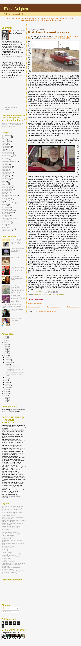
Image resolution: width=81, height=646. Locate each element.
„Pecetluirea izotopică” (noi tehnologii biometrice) (18, 250)
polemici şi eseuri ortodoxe (10, 195)
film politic (5, 173)
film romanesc (6, 178)
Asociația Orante (7, 531)
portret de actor (6, 198)
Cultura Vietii (5, 147)
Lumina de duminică (8, 189)
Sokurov (4, 560)
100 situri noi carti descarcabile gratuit (13, 508)
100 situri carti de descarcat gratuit (12, 506)
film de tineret (6, 167)
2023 (5, 340)
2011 (5, 395)
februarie (8, 386)
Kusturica (4, 184)
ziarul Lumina (6, 230)
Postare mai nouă (34, 307)
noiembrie (8, 359)
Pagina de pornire (53, 307)
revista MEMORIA (7, 212)
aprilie (7, 382)
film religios (5, 177)
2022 (5, 342)
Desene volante (6, 150)
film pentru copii (6, 172)
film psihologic (60, 294)
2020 (5, 346)
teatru (3, 226)
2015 (5, 355)
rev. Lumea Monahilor (8, 210)
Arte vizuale (5, 141)
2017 (5, 352)
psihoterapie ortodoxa (8, 203)
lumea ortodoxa (6, 187)
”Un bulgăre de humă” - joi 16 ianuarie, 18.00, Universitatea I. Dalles (12, 306)
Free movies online (7, 547)
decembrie (8, 357)
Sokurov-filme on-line (8, 561)
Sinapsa (4, 219)
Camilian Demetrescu (8, 535)
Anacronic (5, 138)
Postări (6, 608)
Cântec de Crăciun (17, 258)
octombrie (8, 361)
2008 (5, 401)
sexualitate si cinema (8, 218)
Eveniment (5, 160)
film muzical (5, 170)
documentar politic (7, 153)
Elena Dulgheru (16, 8)
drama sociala (6, 157)
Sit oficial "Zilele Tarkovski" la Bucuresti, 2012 (10, 557)
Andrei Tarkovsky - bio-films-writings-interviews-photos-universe (13, 513)
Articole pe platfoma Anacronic (11, 526)
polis (3, 196)
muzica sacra (6, 190)
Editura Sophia (6, 538)
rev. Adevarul (6, 207)
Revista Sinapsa (7, 552)
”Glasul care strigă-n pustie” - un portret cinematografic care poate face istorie (17, 269)
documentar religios (8, 155)
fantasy (4, 163)
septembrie (8, 362)
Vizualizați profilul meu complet (12, 57)
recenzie (4, 204)
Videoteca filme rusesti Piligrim (11, 574)
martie (7, 384)
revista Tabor (5, 215)
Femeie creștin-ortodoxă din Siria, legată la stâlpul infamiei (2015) (16, 241)
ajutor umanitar (6, 137)
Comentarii (7, 612)
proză (3, 201)
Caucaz (36, 294)
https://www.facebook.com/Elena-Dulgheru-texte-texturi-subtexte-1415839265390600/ (12, 124)
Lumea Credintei (7, 186)
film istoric (53, 294)
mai (6, 380)
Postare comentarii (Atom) (47, 311)
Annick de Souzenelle (8, 515)
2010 (5, 397)
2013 (5, 391)
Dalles (3, 149)
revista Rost (5, 213)
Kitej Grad (5, 183)
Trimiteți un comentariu (35, 303)
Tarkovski (4, 224)
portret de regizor (7, 200)
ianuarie (7, 387)
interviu (4, 181)
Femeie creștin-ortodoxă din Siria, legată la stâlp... (14, 369)
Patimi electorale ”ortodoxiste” (16, 319)
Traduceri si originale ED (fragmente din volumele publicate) (13, 571)
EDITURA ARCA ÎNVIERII (9, 107)
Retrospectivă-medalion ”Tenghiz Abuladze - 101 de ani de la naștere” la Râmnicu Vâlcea (18, 298)
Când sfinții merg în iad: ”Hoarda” (17, 310)
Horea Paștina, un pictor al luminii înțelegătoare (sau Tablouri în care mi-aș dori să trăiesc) (18, 289)
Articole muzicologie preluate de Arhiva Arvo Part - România (13, 520)
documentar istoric (7, 152)
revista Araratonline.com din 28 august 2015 (55, 38)
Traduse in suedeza (8, 229)
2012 (5, 393)
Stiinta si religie (6, 221)
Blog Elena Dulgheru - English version (13, 534)
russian (4, 216)
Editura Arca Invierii (8, 537)
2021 (5, 344)
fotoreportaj (5, 180)
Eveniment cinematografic (10, 161)
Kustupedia (5, 549)
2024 (5, 338)
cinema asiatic (6, 146)
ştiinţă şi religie (6, 223)
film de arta (47, 294)
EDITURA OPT (6, 109)
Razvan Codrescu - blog (9, 551)
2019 (5, 348)
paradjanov (5, 192)
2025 (5, 337)
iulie (6, 377)
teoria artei (5, 227)
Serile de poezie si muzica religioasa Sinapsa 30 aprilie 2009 (13, 554)
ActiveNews (5, 135)
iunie (6, 379)
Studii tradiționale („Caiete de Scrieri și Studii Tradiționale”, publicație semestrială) (13, 564)
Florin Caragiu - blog (8, 546)
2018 (5, 350)
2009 (5, 399)
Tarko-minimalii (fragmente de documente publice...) (11, 568)
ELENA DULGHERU (18, 31)
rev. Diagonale (6, 209)
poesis (4, 193)
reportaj (4, 206)
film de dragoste (6, 166)
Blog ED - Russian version (10, 532)
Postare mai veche (73, 307)
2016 (5, 353)
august (7, 364)
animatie (4, 140)
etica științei (5, 158)
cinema (41, 294)
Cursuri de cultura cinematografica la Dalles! (16, 278)
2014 (5, 389)
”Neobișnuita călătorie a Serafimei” (14, 372)
